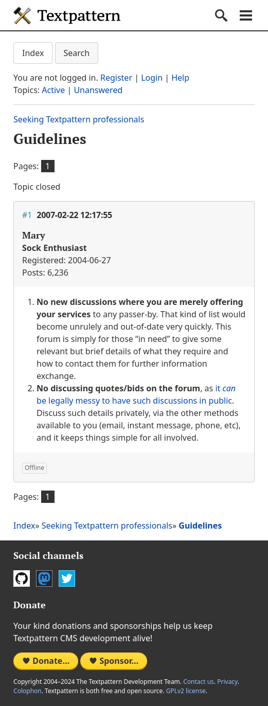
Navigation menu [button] (246, 15)
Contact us (198, 681)
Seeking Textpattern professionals (78, 119)
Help (180, 77)
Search (77, 53)
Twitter (67, 578)
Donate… (45, 660)
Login (152, 77)
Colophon (27, 690)
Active (53, 90)
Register (116, 77)
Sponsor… (113, 660)
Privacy (227, 681)
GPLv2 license (186, 690)
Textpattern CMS (66, 15)
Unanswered (98, 90)
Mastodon (44, 578)
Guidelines (49, 138)
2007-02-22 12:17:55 (74, 215)
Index (33, 53)
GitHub (21, 578)
